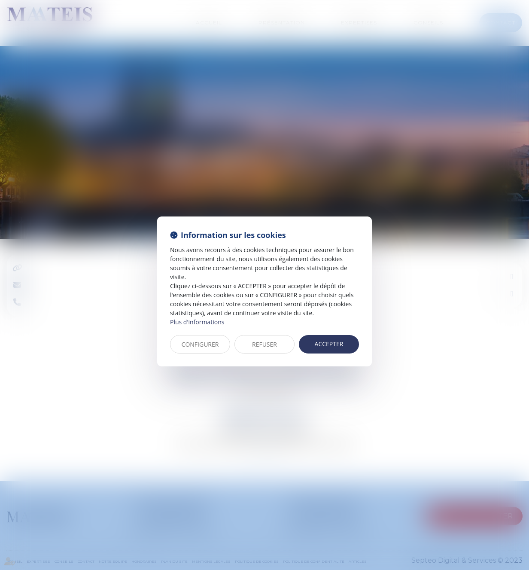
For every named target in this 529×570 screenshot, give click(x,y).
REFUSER (264, 344)
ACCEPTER (329, 344)
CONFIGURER (200, 344)
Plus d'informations (197, 322)
